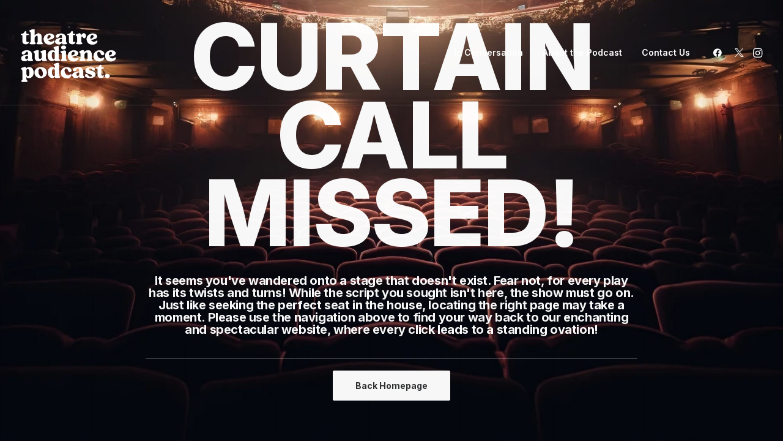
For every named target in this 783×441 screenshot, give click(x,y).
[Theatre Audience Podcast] (68, 52)
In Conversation (488, 52)
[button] (719, 52)
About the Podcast (582, 52)
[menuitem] (488, 52)
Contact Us (666, 52)
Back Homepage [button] (391, 385)
